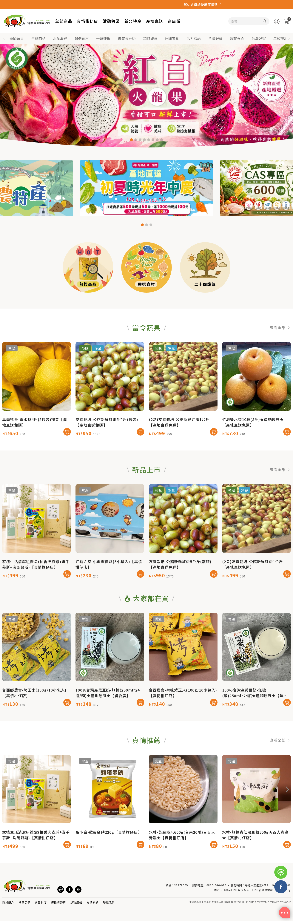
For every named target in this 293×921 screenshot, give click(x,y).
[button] (289, 38)
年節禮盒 (280, 38)
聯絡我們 (109, 902)
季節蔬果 (17, 38)
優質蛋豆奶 (127, 38)
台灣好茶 (215, 38)
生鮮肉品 (38, 38)
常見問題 (24, 902)
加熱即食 (150, 38)
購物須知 (76, 902)
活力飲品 (193, 38)
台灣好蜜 (259, 38)
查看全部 (280, 346)
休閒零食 (172, 38)
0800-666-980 (216, 885)
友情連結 (92, 902)
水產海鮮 (60, 38)
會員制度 (41, 902)
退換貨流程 (58, 902)
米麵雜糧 (103, 38)
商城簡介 (8, 902)
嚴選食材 (82, 38)
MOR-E (287, 902)
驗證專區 (237, 38)
